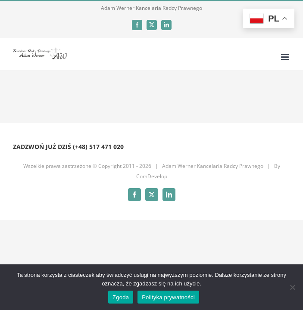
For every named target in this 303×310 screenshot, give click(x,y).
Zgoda (120, 297)
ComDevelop (151, 176)
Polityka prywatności (168, 297)
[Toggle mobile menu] (285, 57)
